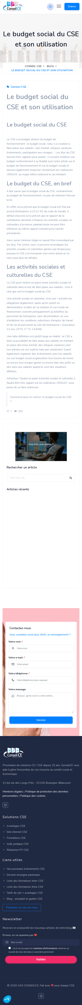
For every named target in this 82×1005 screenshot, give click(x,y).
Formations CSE (14, 838)
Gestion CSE (18, 87)
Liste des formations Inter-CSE (23, 881)
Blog (50, 66)
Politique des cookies (33, 796)
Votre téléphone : (19, 673)
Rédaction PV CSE (16, 850)
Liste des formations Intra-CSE (23, 887)
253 (18, 411)
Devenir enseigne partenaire (21, 875)
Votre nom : (16, 641)
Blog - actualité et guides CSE (22, 899)
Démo (72, 6)
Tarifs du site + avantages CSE (23, 893)
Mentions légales (13, 791)
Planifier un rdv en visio (22, 907)
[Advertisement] (41, 542)
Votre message (17, 689)
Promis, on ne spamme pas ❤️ (20, 935)
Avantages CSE (14, 826)
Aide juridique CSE (16, 844)
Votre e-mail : (17, 657)
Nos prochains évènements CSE (24, 869)
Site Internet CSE (15, 832)
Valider (41, 720)
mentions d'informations (45, 948)
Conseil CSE (33, 66)
